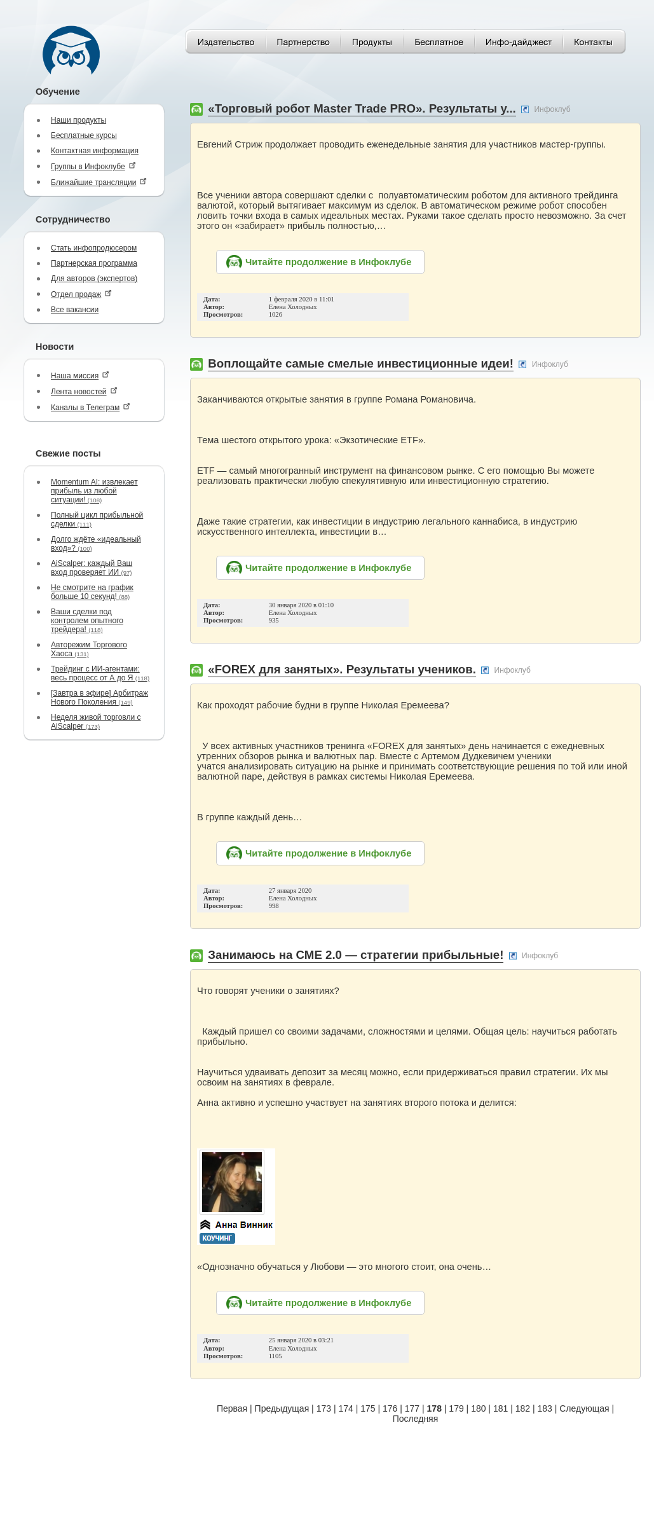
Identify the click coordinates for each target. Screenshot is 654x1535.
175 (367, 1408)
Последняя (416, 1419)
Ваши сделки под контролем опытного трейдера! (87, 620)
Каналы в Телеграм (90, 407)
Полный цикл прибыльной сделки (97, 519)
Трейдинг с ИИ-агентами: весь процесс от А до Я (100, 673)
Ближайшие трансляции (99, 182)
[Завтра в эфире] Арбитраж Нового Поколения (99, 697)
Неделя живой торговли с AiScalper (96, 722)
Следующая (584, 1408)
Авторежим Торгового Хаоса (89, 649)
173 (324, 1408)
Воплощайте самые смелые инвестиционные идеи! (361, 363)
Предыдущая (282, 1408)
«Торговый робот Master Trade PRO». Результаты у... (361, 108)
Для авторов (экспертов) (94, 278)
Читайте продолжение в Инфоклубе (328, 262)
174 (345, 1408)
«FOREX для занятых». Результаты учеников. (342, 669)
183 (544, 1408)
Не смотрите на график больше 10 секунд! (92, 592)
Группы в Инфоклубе (93, 166)
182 (522, 1408)
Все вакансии (75, 309)
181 (500, 1408)
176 (390, 1408)
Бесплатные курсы (84, 135)
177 (412, 1408)
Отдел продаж (81, 294)
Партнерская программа (94, 263)
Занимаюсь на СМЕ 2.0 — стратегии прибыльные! (355, 954)
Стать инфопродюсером (94, 248)
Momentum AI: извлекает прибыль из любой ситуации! (94, 491)
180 (478, 1408)
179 (456, 1408)
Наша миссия (80, 375)
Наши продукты (78, 120)
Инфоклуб (552, 109)
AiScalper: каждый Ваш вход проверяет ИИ (91, 568)
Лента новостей (84, 391)
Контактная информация (95, 150)
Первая (232, 1408)
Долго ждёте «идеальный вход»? (96, 544)
